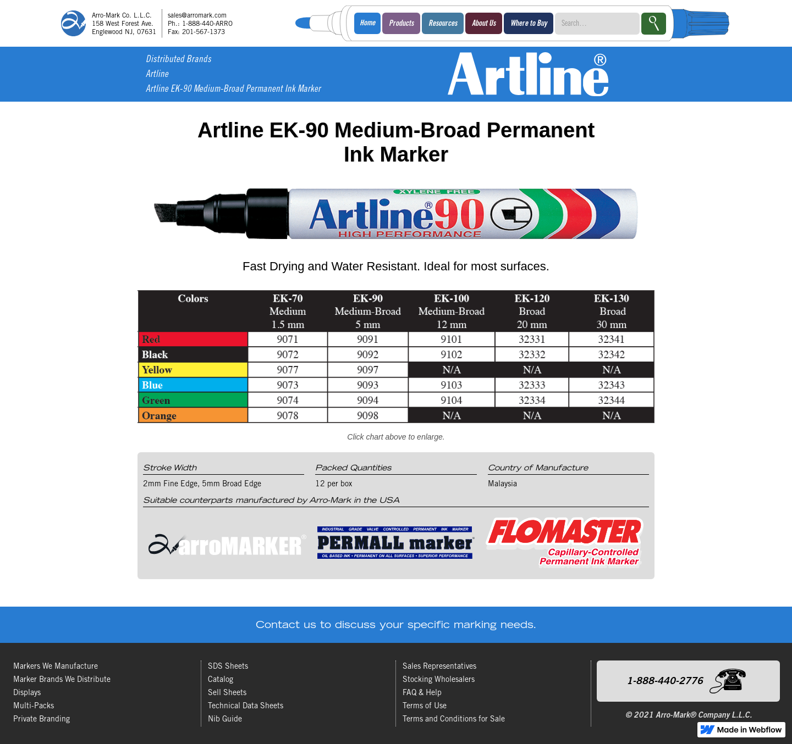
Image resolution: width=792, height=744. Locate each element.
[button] (401, 23)
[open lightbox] (396, 369)
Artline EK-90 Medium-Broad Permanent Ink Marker (233, 90)
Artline (157, 75)
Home (367, 23)
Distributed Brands (178, 60)
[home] (150, 23)
